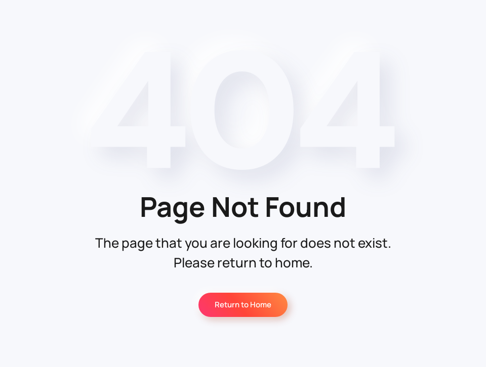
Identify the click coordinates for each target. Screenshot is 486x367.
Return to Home (243, 304)
